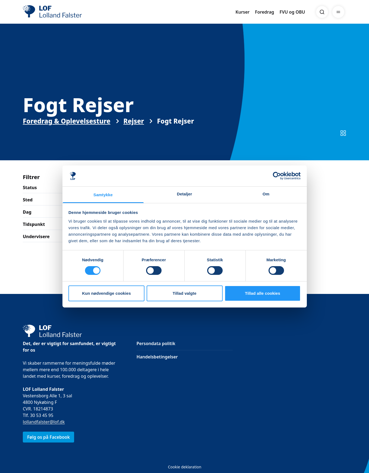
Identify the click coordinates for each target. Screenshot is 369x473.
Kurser (242, 12)
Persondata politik (155, 343)
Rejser (133, 126)
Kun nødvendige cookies (106, 293)
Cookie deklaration (184, 466)
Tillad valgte (185, 293)
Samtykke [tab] (103, 194)
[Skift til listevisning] (343, 138)
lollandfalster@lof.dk (44, 422)
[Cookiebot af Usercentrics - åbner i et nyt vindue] (277, 176)
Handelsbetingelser (157, 357)
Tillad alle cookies (262, 293)
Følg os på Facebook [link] (48, 437)
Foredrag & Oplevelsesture (67, 126)
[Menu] (338, 12)
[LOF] (62, 12)
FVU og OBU (292, 12)
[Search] (322, 12)
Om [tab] (266, 194)
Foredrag (264, 12)
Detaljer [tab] (184, 194)
